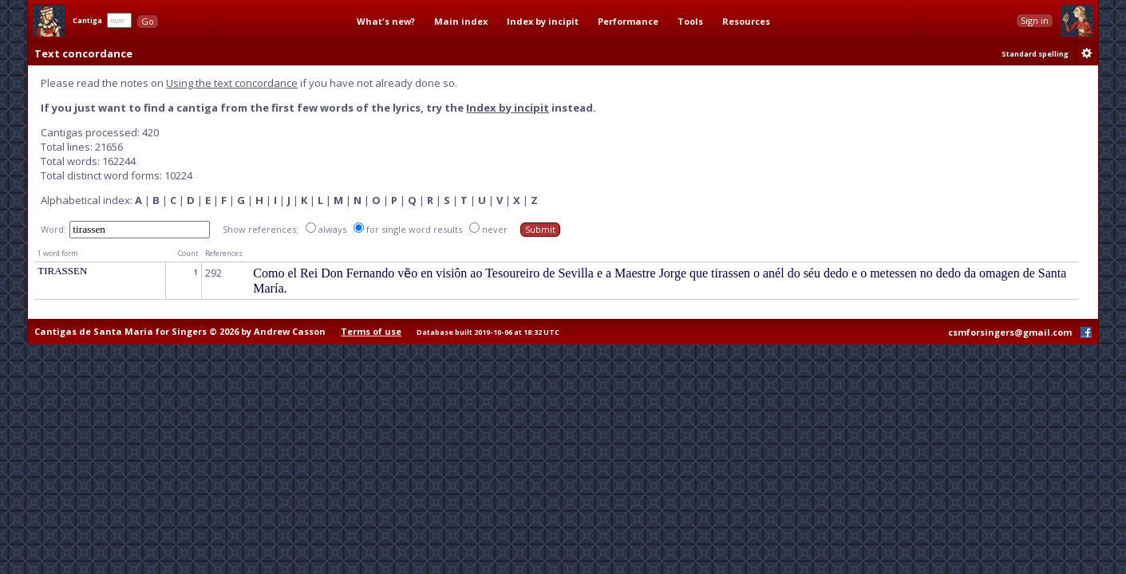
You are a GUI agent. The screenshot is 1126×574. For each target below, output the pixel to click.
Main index (461, 21)
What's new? (386, 21)
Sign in (1035, 20)
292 (213, 273)
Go (147, 21)
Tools (690, 21)
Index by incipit (543, 21)
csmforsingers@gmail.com (1010, 332)
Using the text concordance (232, 83)
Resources (746, 21)
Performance (628, 21)
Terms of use (371, 331)
